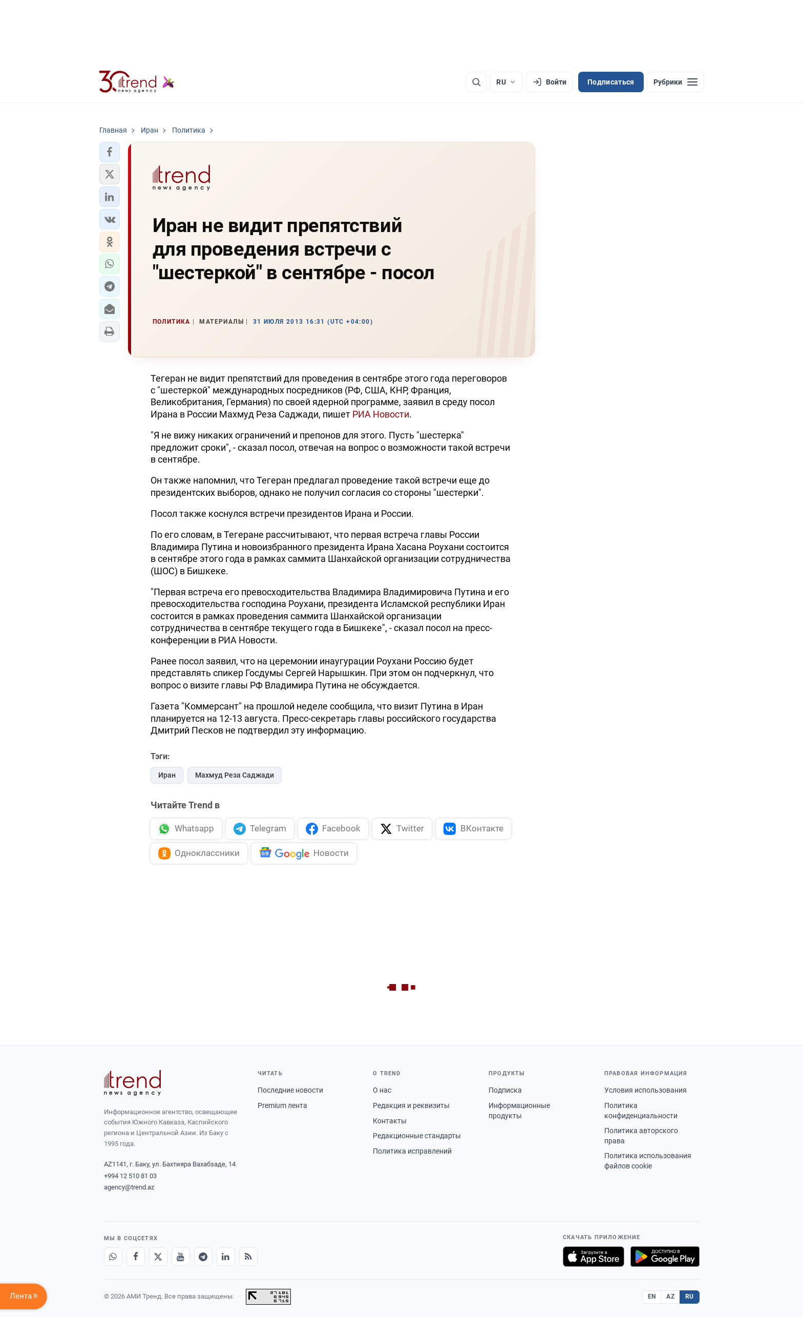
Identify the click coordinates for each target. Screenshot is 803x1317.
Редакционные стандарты (417, 1136)
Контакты (390, 1121)
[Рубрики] (675, 82)
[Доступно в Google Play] (665, 1256)
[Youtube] (181, 1256)
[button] (109, 152)
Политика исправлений (412, 1151)
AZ (670, 1296)
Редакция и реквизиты (411, 1105)
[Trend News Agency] (132, 1083)
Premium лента (282, 1105)
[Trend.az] (137, 82)
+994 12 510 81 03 (130, 1176)
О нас (382, 1090)
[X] (158, 1256)
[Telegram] (203, 1256)
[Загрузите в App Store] (593, 1256)
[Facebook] (135, 1256)
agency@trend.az (129, 1187)
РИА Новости (380, 414)
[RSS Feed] (248, 1256)
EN (652, 1296)
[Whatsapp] (113, 1256)
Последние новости (290, 1090)
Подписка (505, 1090)
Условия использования (645, 1090)
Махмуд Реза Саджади (234, 775)
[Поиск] (476, 82)
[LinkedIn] (226, 1256)
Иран (167, 775)
